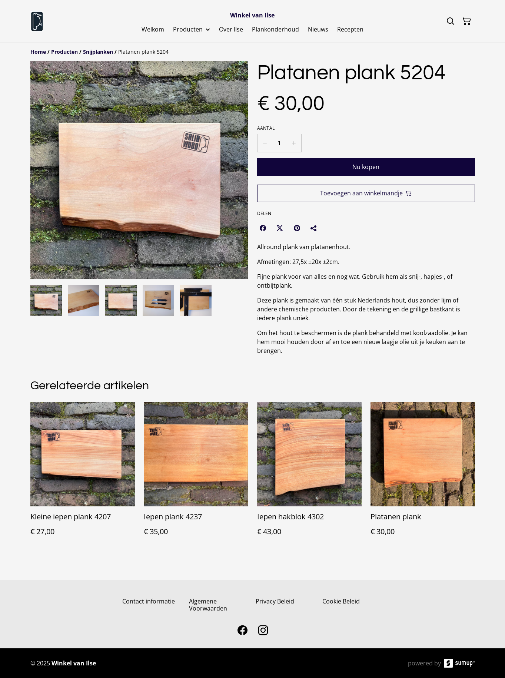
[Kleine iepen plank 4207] (82, 476)
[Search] (450, 21)
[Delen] (313, 228)
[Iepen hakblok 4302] (309, 476)
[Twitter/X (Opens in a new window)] (279, 228)
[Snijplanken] (98, 51)
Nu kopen (365, 167)
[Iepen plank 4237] (196, 476)
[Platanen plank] (423, 476)
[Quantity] (279, 143)
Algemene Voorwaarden (208, 604)
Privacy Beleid (275, 601)
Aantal (266, 128)
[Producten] (64, 51)
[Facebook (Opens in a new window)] (262, 228)
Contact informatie (148, 601)
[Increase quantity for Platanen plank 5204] (294, 143)
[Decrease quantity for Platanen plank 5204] (264, 143)
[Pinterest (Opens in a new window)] (296, 228)
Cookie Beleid (341, 601)
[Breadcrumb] (252, 52)
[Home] (38, 51)
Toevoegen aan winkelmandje (366, 193)
